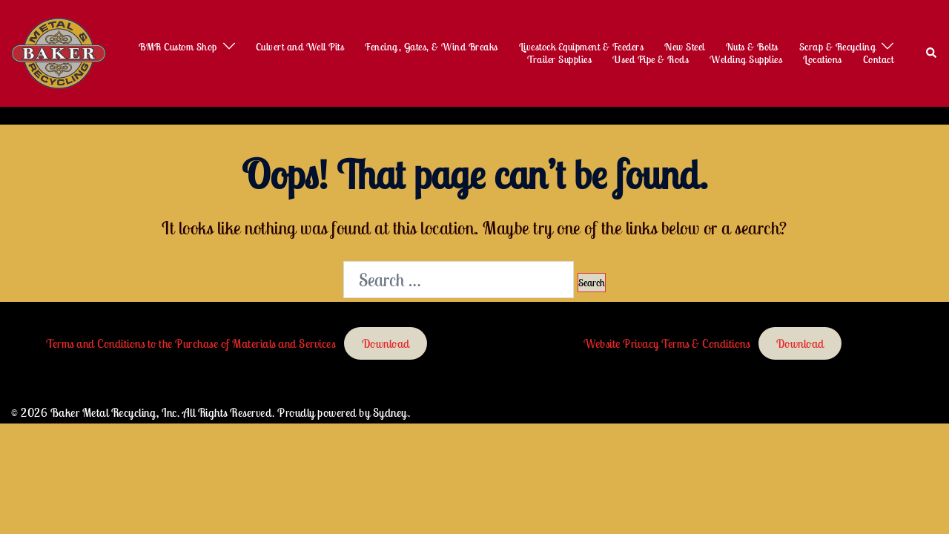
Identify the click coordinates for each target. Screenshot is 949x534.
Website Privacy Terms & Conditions (666, 343)
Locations (822, 59)
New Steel (684, 47)
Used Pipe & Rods (650, 59)
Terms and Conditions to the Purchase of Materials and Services (190, 343)
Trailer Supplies (559, 59)
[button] (932, 53)
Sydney (390, 412)
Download (386, 343)
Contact (878, 59)
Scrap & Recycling (837, 47)
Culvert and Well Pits (300, 47)
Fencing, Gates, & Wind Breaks (431, 47)
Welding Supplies (746, 59)
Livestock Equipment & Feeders (581, 47)
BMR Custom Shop (178, 47)
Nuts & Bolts (752, 47)
